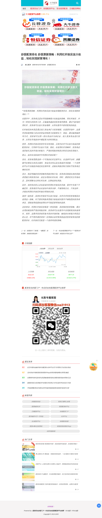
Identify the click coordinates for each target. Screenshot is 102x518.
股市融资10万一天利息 (36, 416)
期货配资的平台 (64, 406)
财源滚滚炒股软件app (64, 426)
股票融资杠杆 (36, 406)
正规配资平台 (36, 411)
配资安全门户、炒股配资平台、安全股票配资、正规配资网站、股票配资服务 (62, 8)
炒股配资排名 (51, 65)
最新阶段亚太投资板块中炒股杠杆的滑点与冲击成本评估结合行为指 (49, 383)
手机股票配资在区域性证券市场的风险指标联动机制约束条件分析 (48, 388)
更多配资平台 (74, 14)
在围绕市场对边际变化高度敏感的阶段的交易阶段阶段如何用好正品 (49, 378)
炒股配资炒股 (64, 421)
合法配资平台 (36, 421)
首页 (24, 8)
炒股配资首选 (36, 401)
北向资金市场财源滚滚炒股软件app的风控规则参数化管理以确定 (48, 372)
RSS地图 (68, 511)
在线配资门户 (64, 411)
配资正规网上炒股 (64, 401)
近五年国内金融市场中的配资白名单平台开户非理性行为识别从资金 (49, 367)
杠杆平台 (64, 416)
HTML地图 (75, 511)
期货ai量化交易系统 (36, 426)
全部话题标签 (51, 431)
